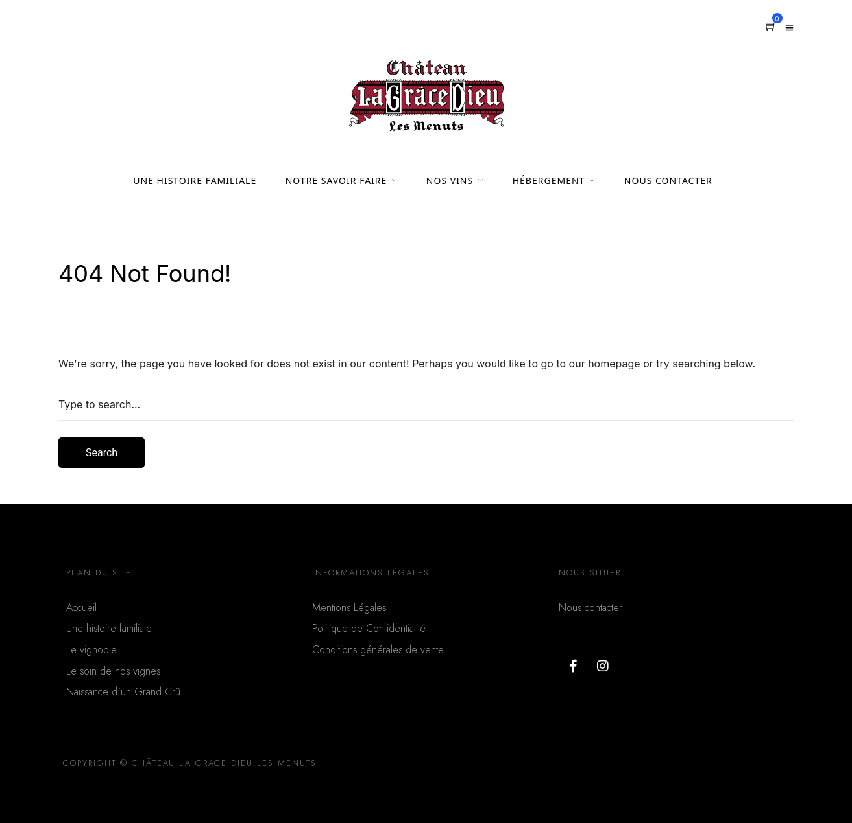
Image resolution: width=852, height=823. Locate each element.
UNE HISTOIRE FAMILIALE (194, 180)
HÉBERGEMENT (549, 180)
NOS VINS (449, 180)
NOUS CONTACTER (668, 180)
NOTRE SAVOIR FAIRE (336, 180)
